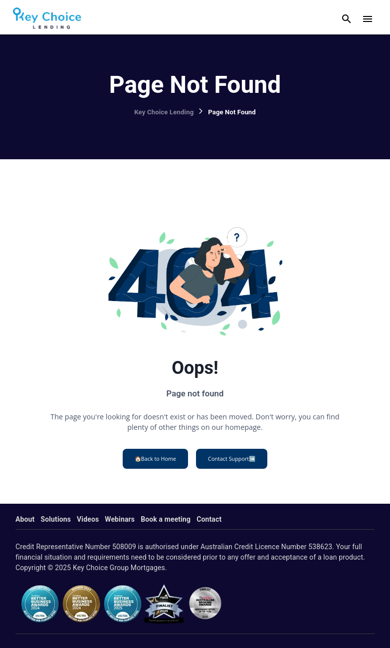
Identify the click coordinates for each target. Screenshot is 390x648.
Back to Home (155, 459)
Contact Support (231, 459)
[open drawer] (368, 19)
